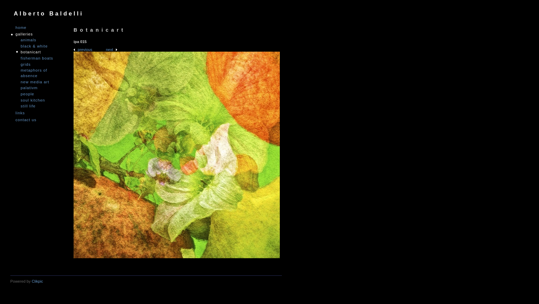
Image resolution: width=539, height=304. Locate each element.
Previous (85, 50)
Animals (28, 40)
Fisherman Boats (37, 58)
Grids (26, 64)
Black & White (34, 46)
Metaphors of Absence (34, 73)
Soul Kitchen (33, 100)
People (27, 94)
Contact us (25, 120)
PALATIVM (29, 88)
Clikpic (37, 281)
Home (20, 28)
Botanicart (31, 52)
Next (109, 50)
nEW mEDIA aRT (35, 82)
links (20, 113)
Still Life (28, 106)
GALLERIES (24, 34)
